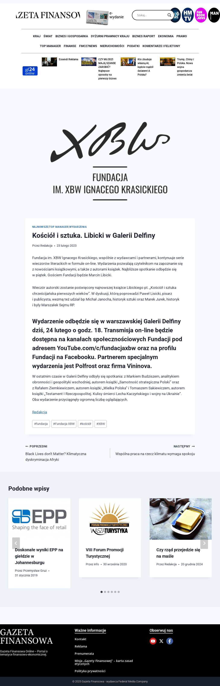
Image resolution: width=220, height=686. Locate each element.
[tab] (102, 592)
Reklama (81, 646)
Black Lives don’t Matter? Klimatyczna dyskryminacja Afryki (65, 452)
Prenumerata (84, 654)
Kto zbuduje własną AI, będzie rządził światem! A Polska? (145, 67)
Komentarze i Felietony (161, 46)
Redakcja (46, 245)
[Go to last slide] (16, 543)
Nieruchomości (112, 46)
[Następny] (204, 543)
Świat (48, 36)
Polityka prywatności (90, 671)
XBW (100, 423)
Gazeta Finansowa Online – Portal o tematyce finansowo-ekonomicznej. (24, 653)
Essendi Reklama (68, 59)
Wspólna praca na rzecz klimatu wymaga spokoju (154, 449)
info (96, 564)
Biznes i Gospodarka (71, 36)
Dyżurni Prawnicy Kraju (110, 36)
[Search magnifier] (169, 15)
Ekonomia (165, 36)
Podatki (133, 46)
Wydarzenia (78, 226)
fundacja (41, 423)
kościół (85, 423)
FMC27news (88, 46)
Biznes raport (143, 36)
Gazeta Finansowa (26, 637)
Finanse (70, 46)
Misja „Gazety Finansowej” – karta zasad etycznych (104, 662)
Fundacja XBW (63, 423)
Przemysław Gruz (35, 570)
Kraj (37, 36)
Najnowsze (40, 226)
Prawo (181, 36)
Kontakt (80, 639)
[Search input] (151, 15)
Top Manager (50, 46)
